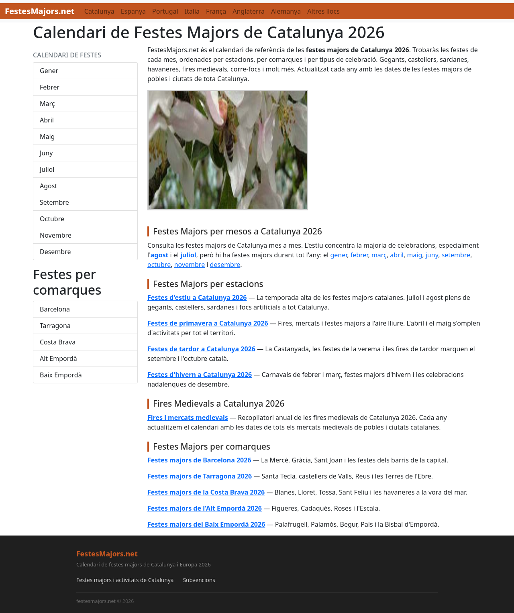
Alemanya (286, 11)
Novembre (55, 235)
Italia (192, 11)
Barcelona (55, 309)
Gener (49, 70)
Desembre (55, 251)
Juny (46, 153)
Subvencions (199, 580)
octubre (159, 264)
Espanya (133, 11)
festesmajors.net (96, 601)
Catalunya (99, 11)
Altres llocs (323, 11)
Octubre (52, 218)
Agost (48, 185)
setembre (456, 254)
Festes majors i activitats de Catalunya (124, 580)
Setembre (54, 202)
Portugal (165, 11)
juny (432, 254)
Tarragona (55, 325)
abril (397, 254)
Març (47, 103)
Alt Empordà (58, 358)
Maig (47, 136)
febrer (359, 254)
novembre (189, 264)
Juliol (47, 169)
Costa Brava (57, 342)
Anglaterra (249, 11)
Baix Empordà (61, 375)
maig (414, 254)
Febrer (49, 87)
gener (338, 254)
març (379, 254)
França (216, 11)
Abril (47, 120)
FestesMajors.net (40, 11)
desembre (225, 264)
